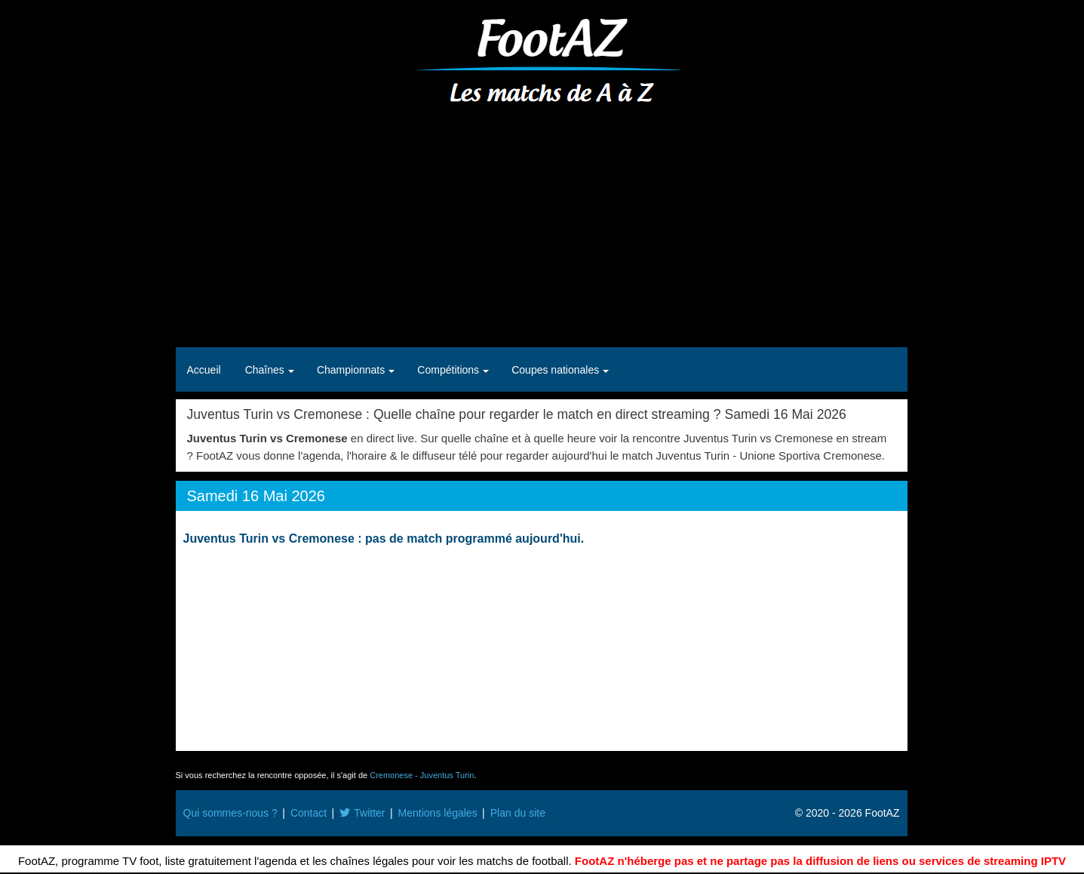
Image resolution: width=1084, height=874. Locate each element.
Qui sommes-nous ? (230, 813)
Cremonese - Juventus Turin (422, 775)
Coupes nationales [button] (556, 370)
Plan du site (517, 813)
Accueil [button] (204, 370)
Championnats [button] (352, 370)
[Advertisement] (541, 226)
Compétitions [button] (449, 370)
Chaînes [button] (266, 370)
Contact (308, 813)
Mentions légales (438, 813)
